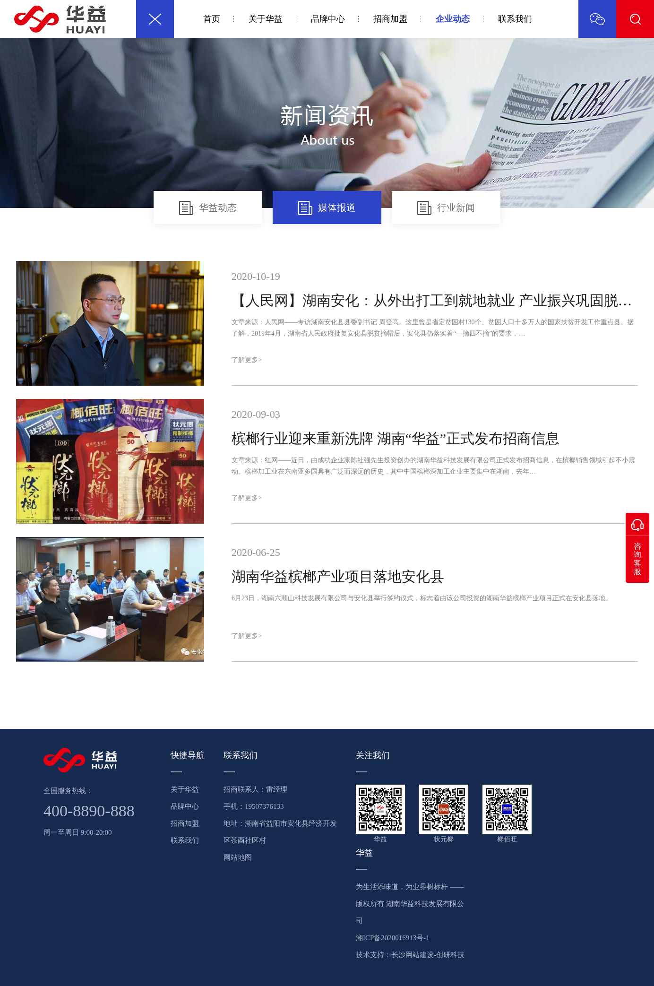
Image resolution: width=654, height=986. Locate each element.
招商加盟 (390, 19)
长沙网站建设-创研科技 (428, 955)
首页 (211, 19)
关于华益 (266, 19)
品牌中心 (328, 19)
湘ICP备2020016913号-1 (393, 938)
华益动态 (208, 208)
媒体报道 (327, 208)
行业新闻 (446, 208)
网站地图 (238, 857)
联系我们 (515, 19)
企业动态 (453, 19)
